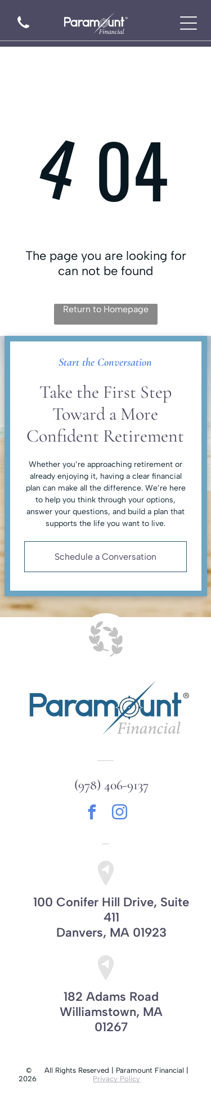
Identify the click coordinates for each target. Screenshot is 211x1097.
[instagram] (119, 814)
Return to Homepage (106, 309)
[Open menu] (188, 23)
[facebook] (91, 814)
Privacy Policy (116, 1078)
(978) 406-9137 (111, 785)
